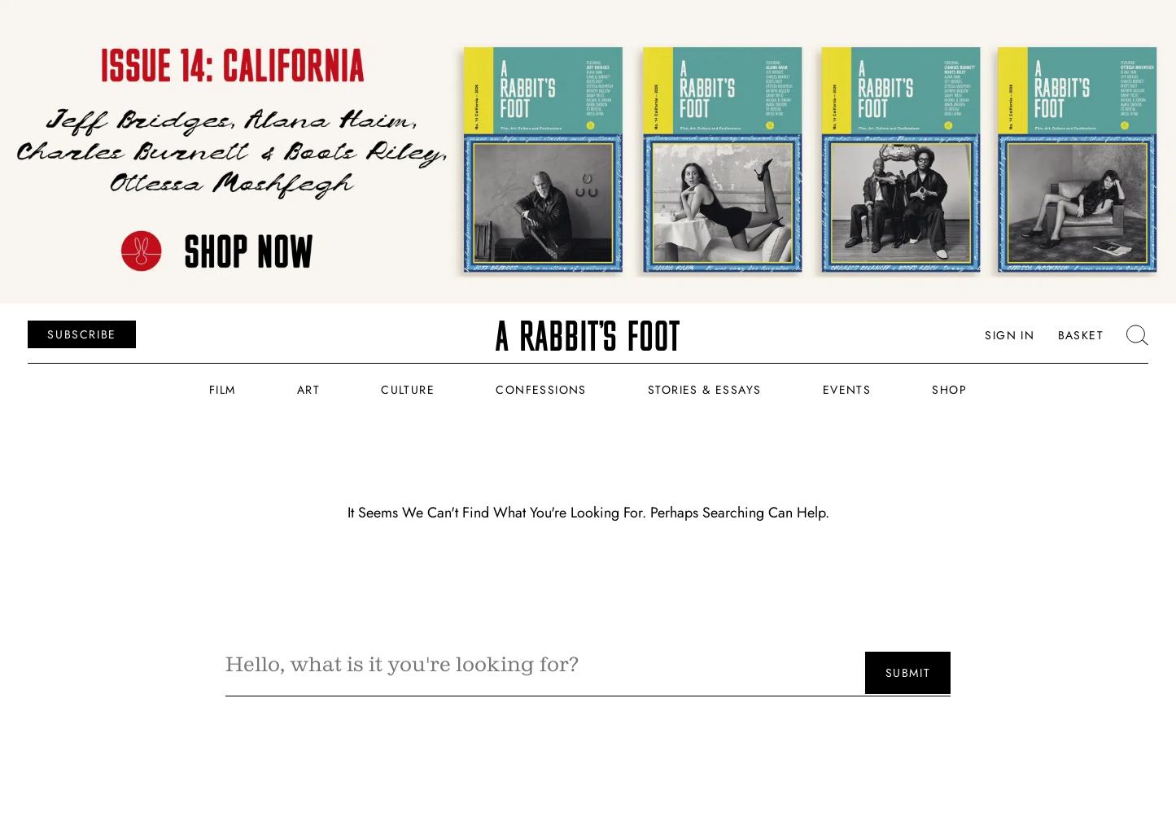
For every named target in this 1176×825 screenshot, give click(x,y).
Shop (949, 390)
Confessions (541, 390)
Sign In (1009, 335)
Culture (408, 390)
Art (308, 390)
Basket (1081, 335)
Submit (908, 673)
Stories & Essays (704, 390)
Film (222, 390)
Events (847, 390)
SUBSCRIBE (81, 333)
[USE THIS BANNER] (588, 151)
